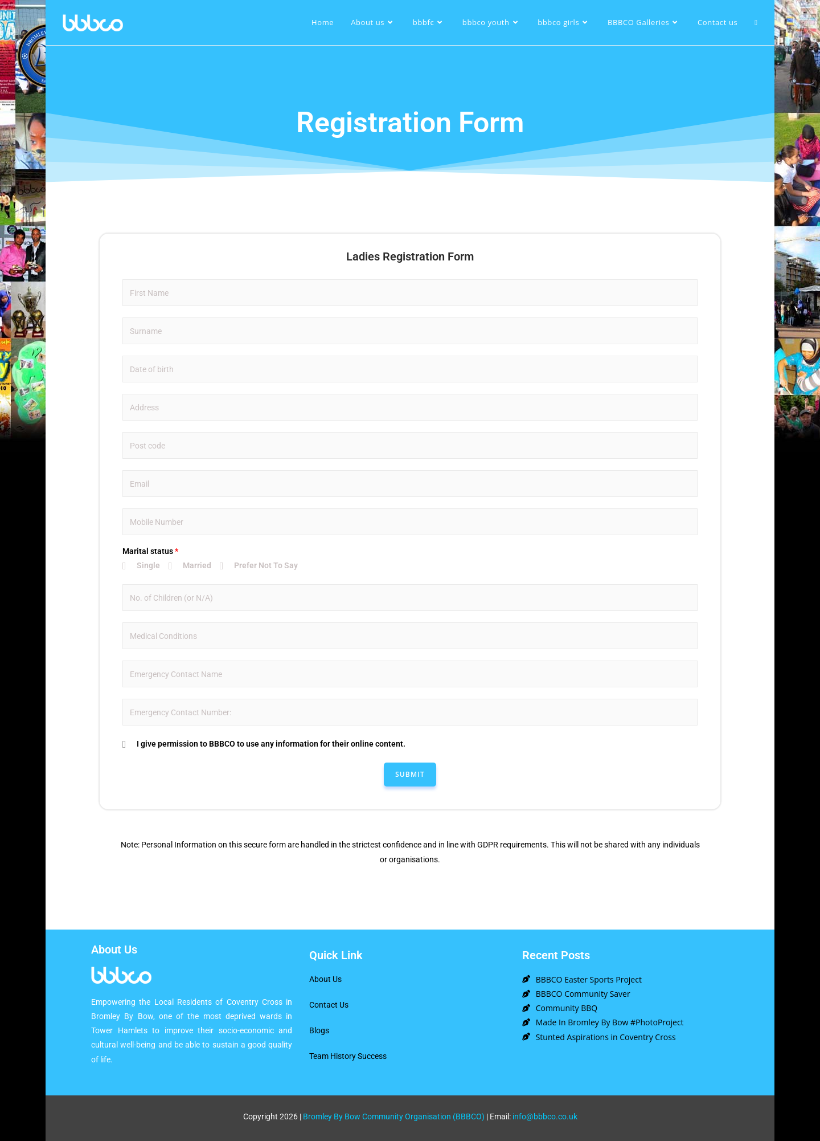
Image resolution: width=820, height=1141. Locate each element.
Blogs (319, 1030)
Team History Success (348, 1056)
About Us (325, 979)
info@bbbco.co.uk (544, 1116)
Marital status (150, 551)
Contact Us (328, 1004)
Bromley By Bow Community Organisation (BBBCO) (394, 1116)
